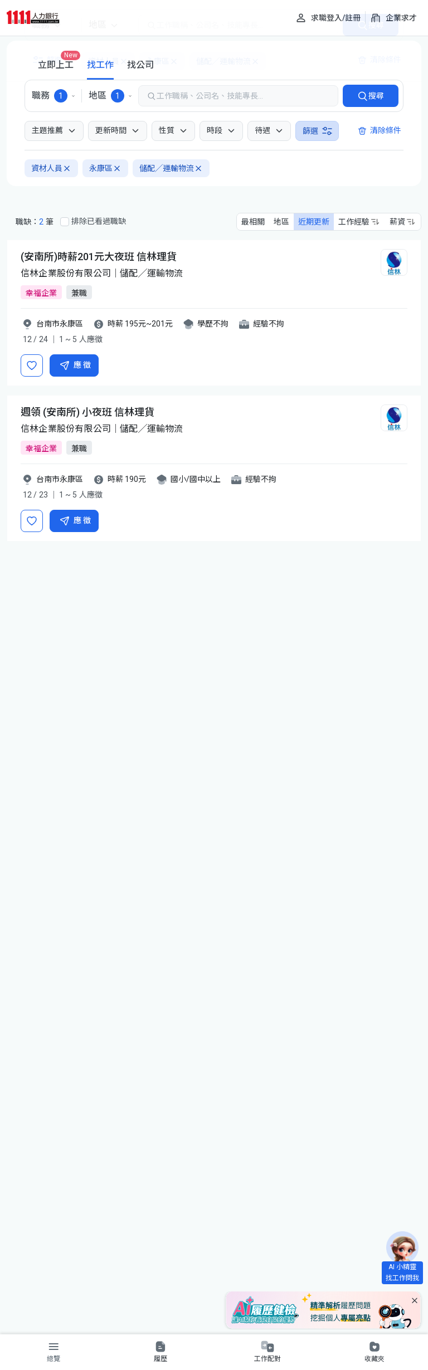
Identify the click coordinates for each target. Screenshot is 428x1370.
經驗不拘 (268, 323)
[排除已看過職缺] (64, 221)
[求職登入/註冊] (328, 18)
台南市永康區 (59, 323)
